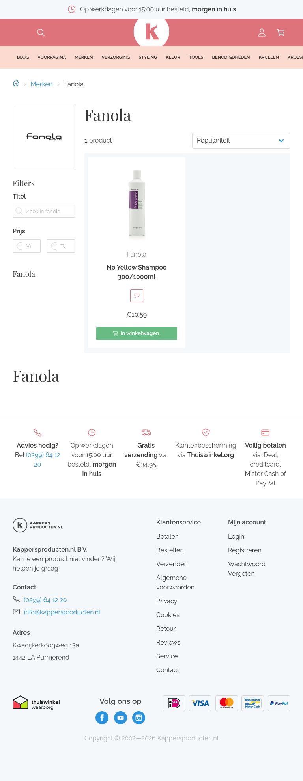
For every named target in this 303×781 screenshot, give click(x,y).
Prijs (19, 240)
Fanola (24, 283)
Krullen (269, 57)
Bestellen (170, 550)
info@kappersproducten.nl (62, 612)
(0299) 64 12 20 (45, 600)
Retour (166, 628)
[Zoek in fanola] (44, 220)
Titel (19, 206)
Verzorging (116, 57)
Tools (196, 57)
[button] (136, 252)
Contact (167, 670)
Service (167, 656)
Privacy (166, 601)
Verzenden (172, 564)
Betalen (167, 536)
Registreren (245, 550)
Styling (147, 57)
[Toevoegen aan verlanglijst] (136, 295)
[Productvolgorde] (241, 141)
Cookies (168, 615)
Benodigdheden (231, 57)
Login (236, 536)
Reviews (168, 642)
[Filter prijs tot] (61, 255)
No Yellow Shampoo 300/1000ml (137, 272)
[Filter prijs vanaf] (27, 255)
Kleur (173, 57)
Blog (23, 57)
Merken (42, 84)
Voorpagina (51, 57)
